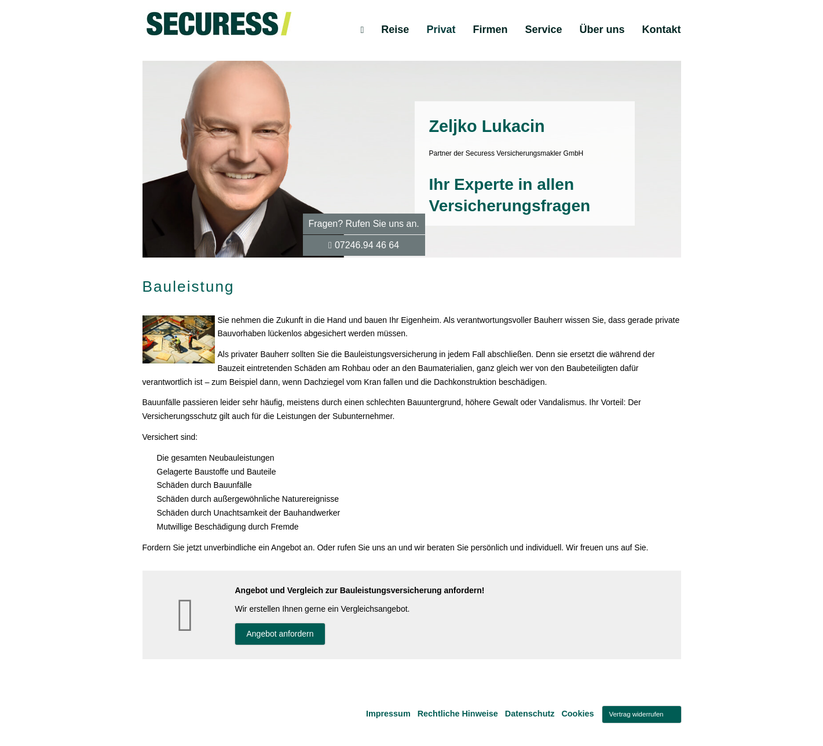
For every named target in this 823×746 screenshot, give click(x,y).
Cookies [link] (577, 713)
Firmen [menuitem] (490, 29)
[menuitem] (362, 29)
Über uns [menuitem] (601, 29)
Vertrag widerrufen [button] (636, 714)
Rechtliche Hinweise (458, 713)
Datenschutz (530, 713)
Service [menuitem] (543, 29)
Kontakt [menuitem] (661, 29)
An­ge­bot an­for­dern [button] (280, 633)
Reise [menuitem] (395, 29)
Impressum (388, 713)
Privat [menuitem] (440, 29)
